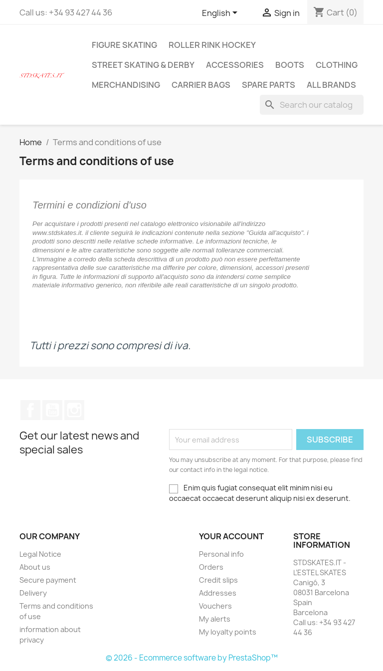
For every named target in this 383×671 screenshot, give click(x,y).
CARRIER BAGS (201, 84)
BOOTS (289, 64)
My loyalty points (227, 632)
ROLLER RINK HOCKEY (212, 44)
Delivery (33, 593)
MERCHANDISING (126, 84)
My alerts (214, 619)
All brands (331, 84)
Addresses (217, 593)
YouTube (52, 410)
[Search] (312, 105)
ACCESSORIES (235, 64)
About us (34, 567)
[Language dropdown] (221, 13)
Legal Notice (40, 554)
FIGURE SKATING (124, 44)
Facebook (30, 410)
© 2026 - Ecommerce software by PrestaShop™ (192, 658)
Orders (211, 567)
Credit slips (218, 580)
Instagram (74, 410)
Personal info (221, 554)
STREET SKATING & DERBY (143, 64)
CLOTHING (337, 64)
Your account (231, 536)
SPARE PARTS (268, 84)
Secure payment (47, 580)
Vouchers (215, 606)
